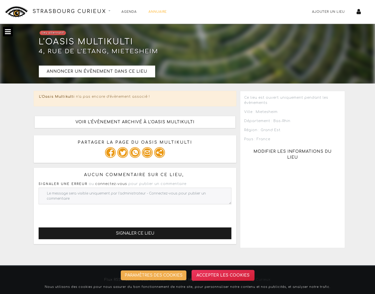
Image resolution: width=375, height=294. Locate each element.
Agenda (129, 12)
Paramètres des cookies (153, 275)
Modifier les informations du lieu (293, 154)
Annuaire (158, 12)
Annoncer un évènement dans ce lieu (97, 71)
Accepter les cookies (223, 275)
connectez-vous (111, 184)
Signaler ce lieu (135, 233)
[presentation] (76, 214)
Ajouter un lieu (328, 12)
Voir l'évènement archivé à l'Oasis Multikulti (135, 122)
